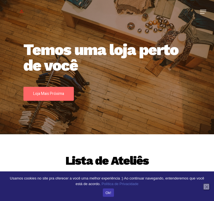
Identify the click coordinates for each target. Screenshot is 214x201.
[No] (206, 186)
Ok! (108, 193)
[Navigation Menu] (203, 12)
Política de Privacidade (119, 184)
